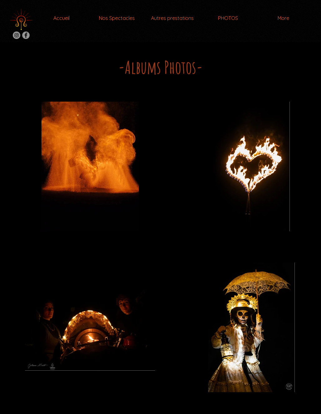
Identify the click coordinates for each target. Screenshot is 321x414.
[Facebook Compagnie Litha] (26, 35)
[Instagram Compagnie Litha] (16, 35)
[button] (117, 18)
